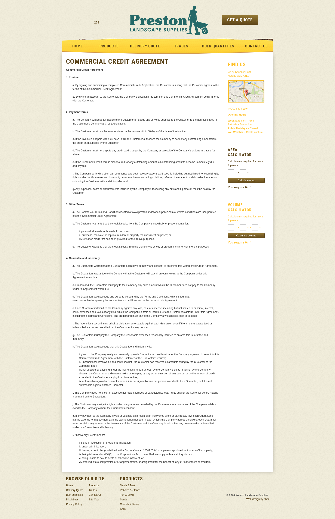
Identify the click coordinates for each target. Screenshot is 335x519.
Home (77, 46)
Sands (123, 499)
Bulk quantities (218, 46)
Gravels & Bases (129, 504)
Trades (181, 46)
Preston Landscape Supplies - (169, 20)
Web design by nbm (257, 499)
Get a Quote (240, 19)
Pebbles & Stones (130, 490)
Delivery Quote (145, 46)
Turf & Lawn (127, 494)
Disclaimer (72, 499)
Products (109, 46)
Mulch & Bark (127, 485)
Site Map (94, 499)
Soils (123, 508)
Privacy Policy (74, 504)
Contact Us (256, 46)
